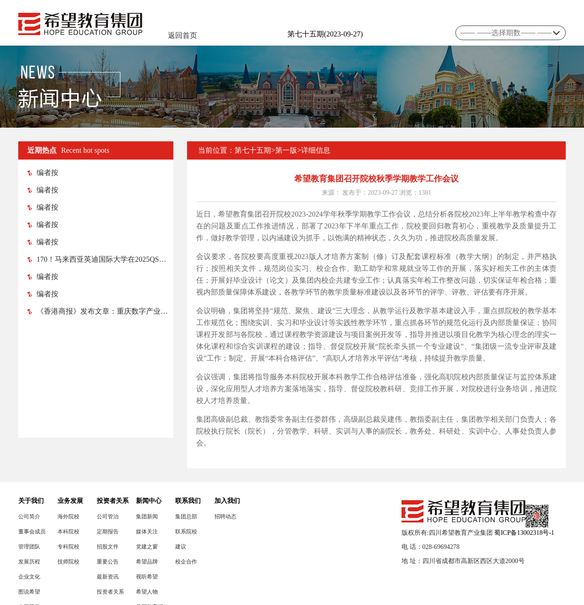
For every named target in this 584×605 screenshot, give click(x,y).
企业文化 (29, 577)
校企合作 (186, 561)
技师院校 (68, 561)
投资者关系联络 (110, 592)
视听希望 (147, 577)
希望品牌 (147, 561)
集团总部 (186, 516)
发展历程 (29, 561)
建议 (180, 546)
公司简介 (29, 516)
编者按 (42, 172)
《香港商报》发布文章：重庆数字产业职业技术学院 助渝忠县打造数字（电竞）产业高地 (100, 311)
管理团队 (29, 546)
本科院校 (68, 531)
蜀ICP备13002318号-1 (524, 532)
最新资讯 (108, 577)
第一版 (286, 150)
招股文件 (108, 546)
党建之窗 (147, 546)
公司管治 (108, 516)
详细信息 (315, 150)
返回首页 (182, 35)
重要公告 (108, 561)
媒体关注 (147, 531)
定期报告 (108, 531)
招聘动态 (225, 516)
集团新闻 (147, 516)
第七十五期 (253, 150)
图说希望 (29, 592)
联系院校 (186, 531)
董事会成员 (32, 531)
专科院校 (68, 546)
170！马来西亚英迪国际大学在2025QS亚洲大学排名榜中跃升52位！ (100, 259)
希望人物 (147, 592)
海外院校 (68, 516)
